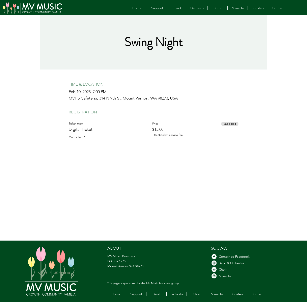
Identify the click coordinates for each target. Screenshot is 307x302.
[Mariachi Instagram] (214, 275)
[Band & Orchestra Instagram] (214, 263)
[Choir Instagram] (214, 269)
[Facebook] (214, 256)
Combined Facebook (234, 256)
